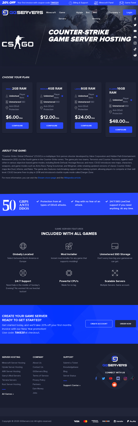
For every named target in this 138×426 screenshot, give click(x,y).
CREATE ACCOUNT (98, 324)
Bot (88, 12)
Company (113, 12)
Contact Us (38, 367)
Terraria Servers (9, 380)
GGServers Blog (40, 371)
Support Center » (71, 385)
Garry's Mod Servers (11, 375)
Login (129, 12)
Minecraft (51, 12)
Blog (65, 371)
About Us (37, 362)
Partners (37, 384)
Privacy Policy (39, 380)
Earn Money (38, 388)
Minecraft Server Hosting (13, 362)
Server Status (69, 375)
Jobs (35, 393)
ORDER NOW (125, 324)
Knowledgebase (70, 367)
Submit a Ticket (70, 362)
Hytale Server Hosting (12, 367)
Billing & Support (78, 3)
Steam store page (47, 177)
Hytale (79, 12)
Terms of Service (41, 375)
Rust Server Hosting (11, 384)
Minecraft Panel (103, 3)
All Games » (8, 394)
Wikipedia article (72, 177)
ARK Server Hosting (11, 371)
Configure (17, 126)
